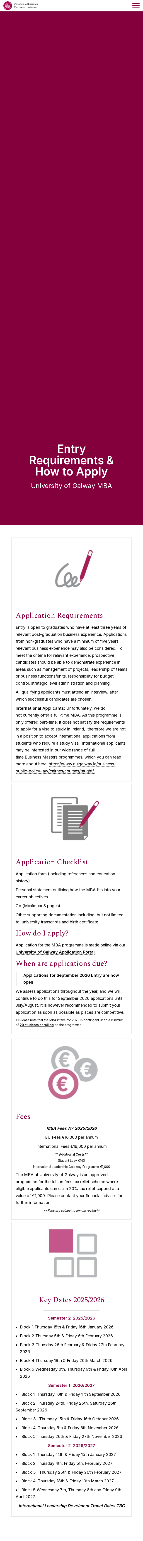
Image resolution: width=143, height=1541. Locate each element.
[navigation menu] (136, 5)
